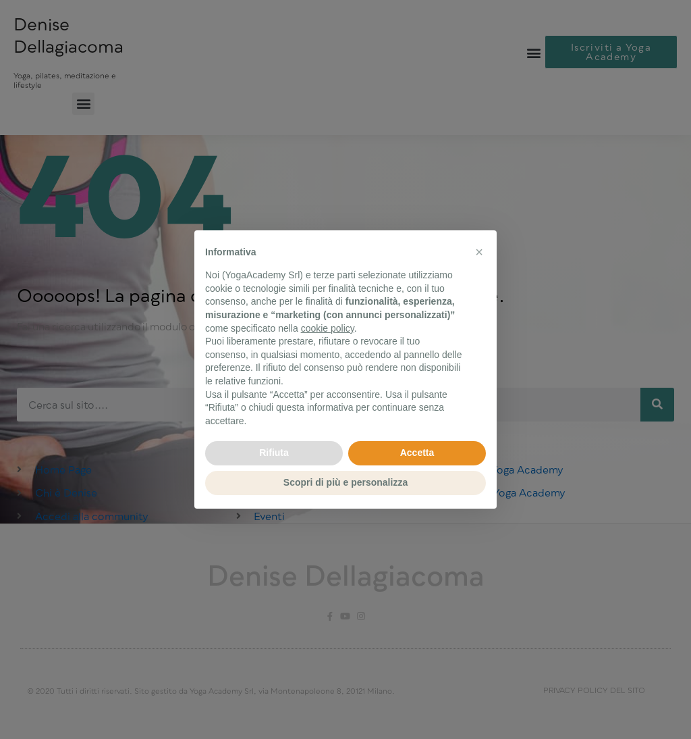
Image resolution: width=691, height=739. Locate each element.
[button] (479, 252)
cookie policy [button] (327, 328)
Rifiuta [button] (274, 452)
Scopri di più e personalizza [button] (345, 482)
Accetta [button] (417, 452)
